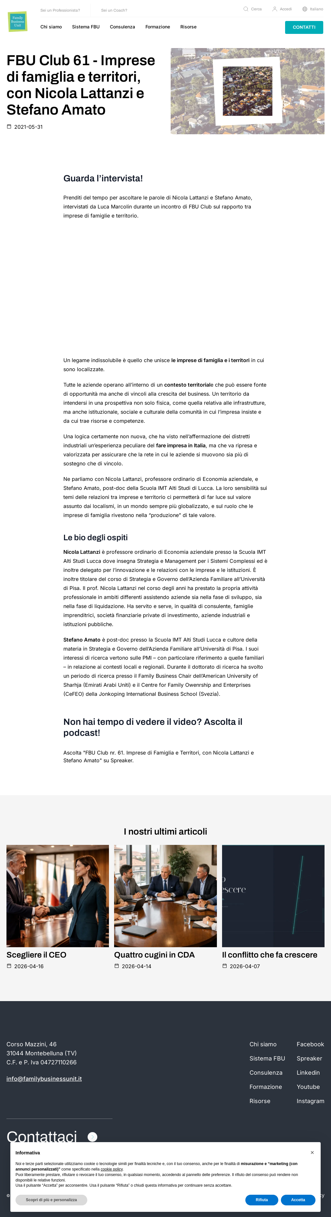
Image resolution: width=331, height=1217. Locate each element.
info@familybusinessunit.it (44, 1078)
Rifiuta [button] (262, 1200)
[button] (312, 1152)
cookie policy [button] (112, 1169)
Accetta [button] (298, 1200)
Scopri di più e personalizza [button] (51, 1200)
